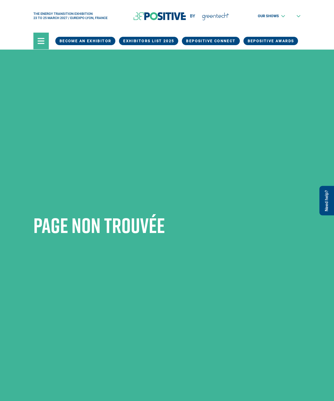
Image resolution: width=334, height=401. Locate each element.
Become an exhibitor (85, 41)
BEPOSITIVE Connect (210, 41)
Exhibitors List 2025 (148, 41)
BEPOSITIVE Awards (271, 41)
